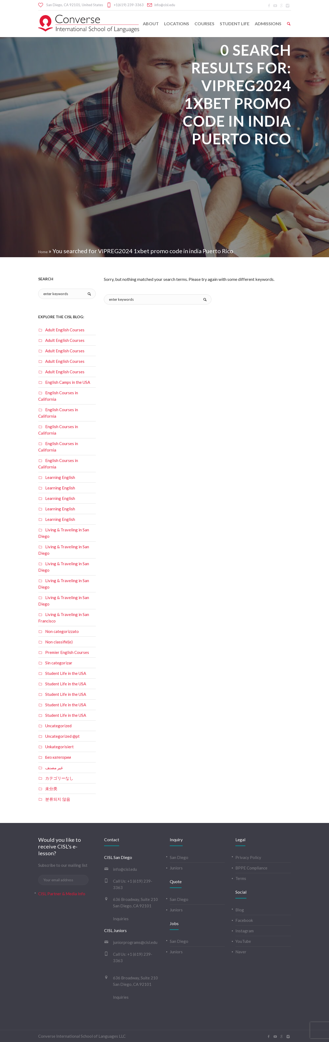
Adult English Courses (64, 329)
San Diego (179, 857)
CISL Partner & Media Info (61, 893)
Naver (240, 951)
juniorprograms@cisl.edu (135, 942)
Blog (239, 909)
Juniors (176, 867)
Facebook (244, 920)
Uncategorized (58, 725)
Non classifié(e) (59, 641)
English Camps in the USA (67, 382)
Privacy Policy (248, 857)
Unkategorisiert (59, 746)
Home (43, 252)
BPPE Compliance (251, 867)
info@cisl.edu (164, 5)
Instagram (244, 930)
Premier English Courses (67, 652)
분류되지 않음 (57, 799)
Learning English (60, 477)
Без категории (58, 757)
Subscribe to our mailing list (62, 865)
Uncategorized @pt (62, 736)
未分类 (51, 788)
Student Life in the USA (65, 673)
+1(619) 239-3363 (129, 5)
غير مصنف (54, 767)
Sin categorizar (58, 662)
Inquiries (121, 918)
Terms (240, 878)
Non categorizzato (62, 631)
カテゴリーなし (59, 778)
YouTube (243, 941)
